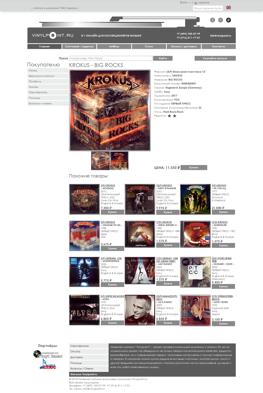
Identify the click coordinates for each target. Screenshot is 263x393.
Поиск (63, 58)
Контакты (218, 46)
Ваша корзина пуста (208, 8)
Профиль (35, 81)
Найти (163, 58)
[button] (147, 73)
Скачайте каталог (215, 58)
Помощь (34, 97)
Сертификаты (38, 92)
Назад (33, 70)
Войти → (185, 2)
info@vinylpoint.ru (220, 35)
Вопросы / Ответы (81, 368)
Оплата (75, 351)
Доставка (76, 357)
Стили (149, 46)
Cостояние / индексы (79, 46)
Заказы (33, 86)
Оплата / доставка (183, 46)
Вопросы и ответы (40, 103)
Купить (193, 167)
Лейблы (114, 46)
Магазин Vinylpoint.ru (83, 374)
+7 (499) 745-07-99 (188, 33)
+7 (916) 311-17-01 (188, 37)
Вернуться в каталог (41, 75)
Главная (44, 46)
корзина (201, 2)
